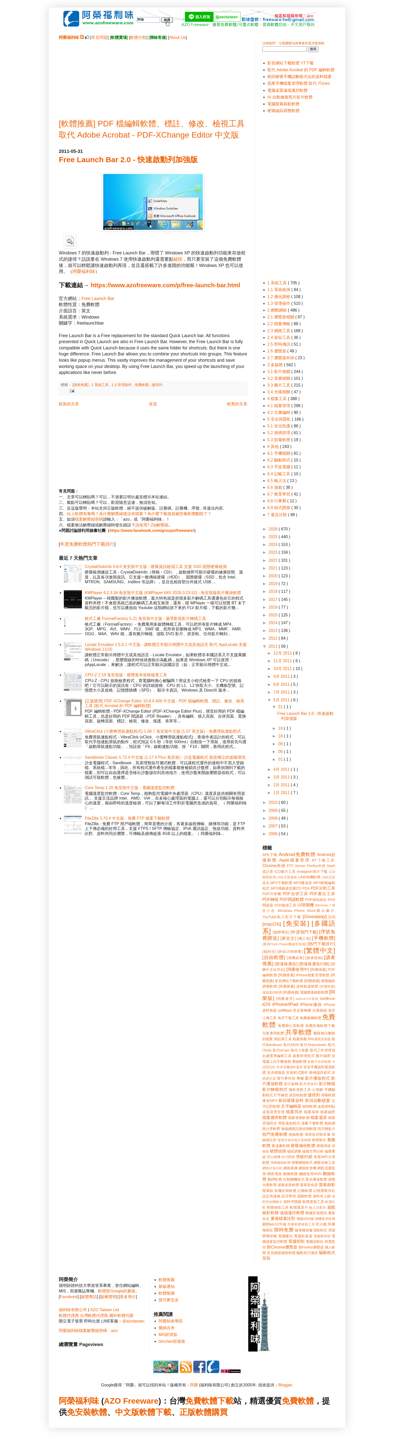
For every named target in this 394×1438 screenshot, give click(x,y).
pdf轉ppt (285, 1010)
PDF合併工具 (295, 894)
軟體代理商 (69, 1315)
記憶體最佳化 (324, 1191)
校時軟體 (309, 1106)
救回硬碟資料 (291, 1100)
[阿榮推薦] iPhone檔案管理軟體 (303, 975)
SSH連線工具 (285, 905)
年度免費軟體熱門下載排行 (87, 544)
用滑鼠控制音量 (318, 1134)
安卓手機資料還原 (289, 1067)
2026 (274, 529)
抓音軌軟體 (298, 1095)
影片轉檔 (327, 1084)
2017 (274, 599)
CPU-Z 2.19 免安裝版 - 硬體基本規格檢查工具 (126, 675)
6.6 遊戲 (275, 487)
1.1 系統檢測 (279, 289)
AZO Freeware (131, 1400)
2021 (274, 568)
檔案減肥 (327, 1112)
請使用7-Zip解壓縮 (151, 525)
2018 (274, 591)
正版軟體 (195, 1412)
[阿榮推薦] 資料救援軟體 (298, 986)
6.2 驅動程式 (279, 460)
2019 (274, 584)
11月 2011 (283, 661)
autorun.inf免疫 (307, 999)
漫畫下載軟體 (312, 1123)
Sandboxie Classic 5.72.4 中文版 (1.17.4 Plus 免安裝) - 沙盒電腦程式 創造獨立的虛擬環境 (165, 757)
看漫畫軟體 (280, 1146)
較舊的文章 (237, 404)
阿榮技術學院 (171, 1321)
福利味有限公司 (73, 1310)
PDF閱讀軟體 (292, 899)
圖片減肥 (323, 1056)
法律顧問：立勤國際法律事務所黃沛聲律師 (293, 43)
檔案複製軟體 (299, 1118)
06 (281, 751)
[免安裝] (296, 923)
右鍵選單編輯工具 (277, 1056)
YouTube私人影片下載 (281, 917)
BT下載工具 (323, 860)
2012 (274, 638)
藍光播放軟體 (316, 1179)
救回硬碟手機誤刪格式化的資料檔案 (299, 76)
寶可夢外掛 (286, 1078)
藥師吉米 (167, 1328)
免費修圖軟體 (310, 1018)
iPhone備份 (311, 1004)
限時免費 (283, 1229)
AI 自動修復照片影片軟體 (290, 97)
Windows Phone (291, 911)
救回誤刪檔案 (317, 1100)
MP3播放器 (302, 883)
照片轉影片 (326, 1129)
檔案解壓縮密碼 (89, 519)
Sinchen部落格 (172, 1341)
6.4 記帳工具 (279, 474)
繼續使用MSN (310, 1174)
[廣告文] (288, 938)
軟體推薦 (167, 1280)
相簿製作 (319, 1140)
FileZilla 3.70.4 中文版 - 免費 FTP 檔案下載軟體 (127, 818)
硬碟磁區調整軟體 (283, 111)
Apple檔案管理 (294, 860)
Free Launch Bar (97, 298)
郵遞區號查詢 (316, 1213)
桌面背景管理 (273, 1112)
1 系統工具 (100, 385)
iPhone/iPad (285, 1004)
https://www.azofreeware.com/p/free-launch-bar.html (165, 285)
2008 (274, 818)
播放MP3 (269, 1101)
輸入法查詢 (317, 1207)
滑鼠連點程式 (289, 1123)
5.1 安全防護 (279, 426)
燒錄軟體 (296, 1134)
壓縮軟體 (299, 1062)
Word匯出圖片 (321, 911)
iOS (266, 1004)
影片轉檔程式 (274, 1089)
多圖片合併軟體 (319, 1062)
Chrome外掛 (273, 866)
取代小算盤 (300, 1050)
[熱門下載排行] (321, 944)
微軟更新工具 (300, 1090)
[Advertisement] (153, 75)
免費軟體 (142, 385)
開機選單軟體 (325, 1219)
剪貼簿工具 (282, 1039)
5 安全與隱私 (279, 419)
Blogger (285, 1385)
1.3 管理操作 (122, 385)
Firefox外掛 (316, 866)
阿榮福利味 (83, 271)
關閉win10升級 (274, 1224)
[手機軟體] (323, 938)
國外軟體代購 (121, 1315)
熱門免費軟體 (274, 1134)
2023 (274, 552)
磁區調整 (294, 1151)
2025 (274, 537)
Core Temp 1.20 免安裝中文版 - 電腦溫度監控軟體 (129, 788)
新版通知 (167, 1286)
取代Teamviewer (313, 1045)
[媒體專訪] (281, 932)
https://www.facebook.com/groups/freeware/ (152, 530)
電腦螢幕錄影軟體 (283, 104)
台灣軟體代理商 (94, 1315)
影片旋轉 (291, 1084)
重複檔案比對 (283, 1218)
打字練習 (281, 1095)
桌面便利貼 (326, 1106)
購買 (220, 1412)
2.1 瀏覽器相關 (281, 317)
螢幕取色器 (309, 1185)
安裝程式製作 (297, 1073)
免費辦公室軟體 (291, 1026)
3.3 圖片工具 (279, 385)
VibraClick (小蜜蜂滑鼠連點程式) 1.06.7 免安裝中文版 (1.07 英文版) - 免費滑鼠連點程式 (163, 731)
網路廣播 (290, 1168)
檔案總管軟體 (274, 1117)
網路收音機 (307, 1168)
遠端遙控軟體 (292, 1213)
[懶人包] (304, 938)
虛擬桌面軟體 (288, 1185)
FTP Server (296, 866)
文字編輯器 (291, 1106)
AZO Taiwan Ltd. (105, 1310)
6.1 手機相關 (279, 453)
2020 (274, 576)
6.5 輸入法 (277, 480)
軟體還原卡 (299, 1207)
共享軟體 (298, 1032)
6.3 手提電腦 (279, 467)
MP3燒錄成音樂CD (286, 888)
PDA (306, 888)
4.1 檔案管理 (279, 406)
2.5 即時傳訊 (279, 344)
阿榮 (194, 1385)
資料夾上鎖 (322, 1196)
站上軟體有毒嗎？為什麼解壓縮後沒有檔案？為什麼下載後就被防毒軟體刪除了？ (139, 514)
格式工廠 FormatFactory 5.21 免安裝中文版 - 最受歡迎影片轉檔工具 (145, 618)
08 (281, 744)
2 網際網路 (277, 310)
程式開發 (288, 1157)
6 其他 (273, 446)
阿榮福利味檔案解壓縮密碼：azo (88, 1330)
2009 (274, 810)
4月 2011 (282, 769)
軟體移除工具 (278, 1207)
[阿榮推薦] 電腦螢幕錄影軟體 (305, 992)
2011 (274, 646)
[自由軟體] (273, 957)
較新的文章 (69, 404)
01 (281, 759)
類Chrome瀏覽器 (282, 1247)
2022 (274, 560)
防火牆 (321, 1224)
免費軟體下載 (209, 1400)
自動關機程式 (294, 1179)
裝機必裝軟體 (285, 1191)
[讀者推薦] (80, 385)
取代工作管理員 (322, 1050)
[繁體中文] (319, 950)
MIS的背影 (168, 1334)
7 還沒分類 (277, 515)
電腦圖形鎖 (322, 1236)
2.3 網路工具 (279, 331)
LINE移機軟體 (309, 877)
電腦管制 (296, 1241)
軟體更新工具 (313, 1202)
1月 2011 (282, 793)
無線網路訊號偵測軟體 (299, 1129)
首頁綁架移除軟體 (281, 1253)
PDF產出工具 (322, 894)
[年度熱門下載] (304, 932)
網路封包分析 (272, 1168)
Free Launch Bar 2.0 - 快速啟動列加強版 (128, 159)
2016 (274, 607)
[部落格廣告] (286, 964)
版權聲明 (108, 1297)
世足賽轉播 (302, 1010)
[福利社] (269, 951)
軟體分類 (138, 37)
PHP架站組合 (316, 900)
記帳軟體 (305, 1191)
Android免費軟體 (297, 854)
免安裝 (79, 1412)
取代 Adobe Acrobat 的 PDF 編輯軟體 (300, 70)
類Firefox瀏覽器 (311, 1247)
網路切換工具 (324, 1163)
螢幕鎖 (267, 1191)
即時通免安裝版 (319, 1039)
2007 (274, 826)
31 (281, 707)
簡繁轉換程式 (302, 1163)
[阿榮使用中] (297, 969)
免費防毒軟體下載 (320, 1026)
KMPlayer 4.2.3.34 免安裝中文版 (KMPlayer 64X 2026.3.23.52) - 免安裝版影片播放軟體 (163, 593)
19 (281, 728)
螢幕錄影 (327, 1185)
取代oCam (281, 1050)
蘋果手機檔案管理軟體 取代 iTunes (298, 83)
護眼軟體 (304, 1196)
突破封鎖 (304, 1157)
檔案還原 (319, 1117)
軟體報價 (167, 1293)
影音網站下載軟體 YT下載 (290, 63)
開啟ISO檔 (305, 1219)
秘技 (177, 259)
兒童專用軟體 (273, 1033)
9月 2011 (282, 676)
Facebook (68, 1297)
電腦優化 (285, 1236)
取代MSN (291, 1045)
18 (281, 736)
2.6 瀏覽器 (277, 351)
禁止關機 (273, 1157)
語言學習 (288, 1196)
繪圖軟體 (290, 1174)
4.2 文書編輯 (279, 412)
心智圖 (317, 1090)
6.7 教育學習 (279, 494)
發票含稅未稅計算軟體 (294, 1140)
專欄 (300, 1078)
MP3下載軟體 (281, 883)
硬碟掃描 (324, 1146)
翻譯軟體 (275, 1179)
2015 (274, 615)
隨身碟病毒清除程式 (311, 1230)
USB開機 (305, 905)
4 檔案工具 (277, 399)
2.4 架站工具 (279, 337)
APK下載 (269, 855)
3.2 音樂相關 (279, 378)
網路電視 (274, 1174)
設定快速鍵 (271, 1196)
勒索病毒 (300, 1039)
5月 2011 (282, 700)
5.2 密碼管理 (279, 433)
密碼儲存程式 (320, 1073)
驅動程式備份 (307, 1253)
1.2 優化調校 (279, 297)
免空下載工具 (288, 1018)
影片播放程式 (317, 1078)
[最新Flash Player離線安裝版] (284, 944)
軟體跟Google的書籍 (116, 1291)
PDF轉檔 (270, 899)
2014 (274, 623)
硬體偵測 (278, 1151)
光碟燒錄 (319, 1010)
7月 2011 (282, 692)
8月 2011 (282, 684)
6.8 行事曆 (277, 501)
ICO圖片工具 (285, 872)
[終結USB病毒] (290, 951)
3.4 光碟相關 (279, 392)
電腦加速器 (303, 1236)
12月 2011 (283, 653)
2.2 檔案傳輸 (279, 324)
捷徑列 (157, 385)
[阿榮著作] (285, 999)
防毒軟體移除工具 (301, 1224)
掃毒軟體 (328, 1095)
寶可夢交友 (169, 1300)
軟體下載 (155, 1412)
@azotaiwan (133, 1321)
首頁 (153, 404)
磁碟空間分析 (313, 1151)
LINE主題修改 (287, 877)
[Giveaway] (315, 916)
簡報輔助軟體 (280, 1163)
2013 (274, 630)
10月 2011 (283, 668)
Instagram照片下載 (312, 872)
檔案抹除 (311, 1112)
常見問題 (99, 37)
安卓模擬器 (276, 1073)
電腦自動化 (315, 1241)
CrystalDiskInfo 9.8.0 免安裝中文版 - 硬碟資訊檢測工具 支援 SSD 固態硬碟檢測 (156, 566)
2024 (274, 544)
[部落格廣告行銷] (314, 964)
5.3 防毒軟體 (279, 440)
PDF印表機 (271, 894)
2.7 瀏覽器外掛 (281, 358)
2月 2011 (282, 785)
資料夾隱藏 (292, 1202)
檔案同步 (294, 1112)
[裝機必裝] (295, 958)
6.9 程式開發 (279, 508)
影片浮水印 (309, 1084)
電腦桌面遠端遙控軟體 (287, 90)
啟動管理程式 (304, 1056)
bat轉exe (327, 999)
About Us (177, 37)
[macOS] (271, 924)
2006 (274, 834)
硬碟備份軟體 (303, 1145)
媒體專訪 (89, 1297)
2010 (274, 802)
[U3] (332, 917)
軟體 (99, 1412)
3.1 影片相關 (279, 371)
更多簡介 (128, 1297)
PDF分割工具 (323, 888)
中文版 (127, 1412)
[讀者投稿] (314, 958)
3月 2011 (282, 777)
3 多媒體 (275, 365)
